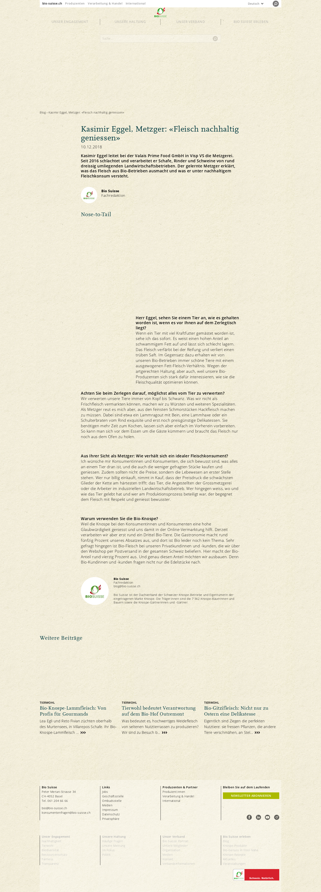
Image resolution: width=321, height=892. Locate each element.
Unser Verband (190, 29)
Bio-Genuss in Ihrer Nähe (240, 850)
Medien (107, 805)
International (136, 3)
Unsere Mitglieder (175, 846)
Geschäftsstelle (113, 796)
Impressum (110, 810)
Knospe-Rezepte (234, 855)
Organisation (171, 850)
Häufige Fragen (112, 841)
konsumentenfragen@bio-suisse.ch (66, 813)
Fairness (47, 859)
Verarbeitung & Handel (105, 3)
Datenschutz (111, 814)
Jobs (105, 792)
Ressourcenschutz (54, 855)
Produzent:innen (174, 792)
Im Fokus (108, 850)
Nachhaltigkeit (51, 841)
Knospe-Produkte (235, 846)
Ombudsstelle (112, 801)
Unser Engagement (70, 29)
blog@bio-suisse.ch (127, 586)
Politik (106, 855)
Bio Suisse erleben (251, 29)
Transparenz (50, 864)
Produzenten (75, 3)
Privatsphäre (110, 819)
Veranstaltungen (234, 864)
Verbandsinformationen (179, 864)
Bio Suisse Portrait (175, 841)
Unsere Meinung (113, 846)
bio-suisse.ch (52, 3)
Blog (43, 112)
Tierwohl (47, 846)
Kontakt (168, 859)
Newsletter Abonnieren (251, 796)
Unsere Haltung (130, 29)
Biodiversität (50, 850)
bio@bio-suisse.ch (54, 808)
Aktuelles (229, 859)
